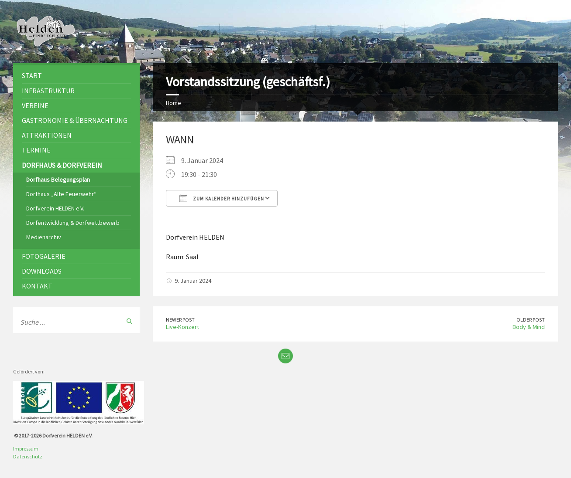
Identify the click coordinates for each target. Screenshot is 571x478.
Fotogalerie (43, 256)
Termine (36, 150)
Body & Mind (529, 327)
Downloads (42, 271)
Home (173, 103)
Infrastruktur (48, 90)
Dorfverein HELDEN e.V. (55, 208)
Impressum (25, 448)
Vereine (35, 105)
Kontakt (37, 285)
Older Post (530, 319)
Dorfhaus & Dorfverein (62, 165)
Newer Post (180, 319)
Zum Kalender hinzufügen (221, 198)
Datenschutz (27, 456)
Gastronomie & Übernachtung (74, 120)
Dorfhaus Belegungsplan (58, 179)
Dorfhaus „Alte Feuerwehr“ (61, 194)
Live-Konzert (182, 327)
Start (32, 75)
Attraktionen (47, 135)
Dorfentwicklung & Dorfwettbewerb (73, 223)
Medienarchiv (43, 237)
